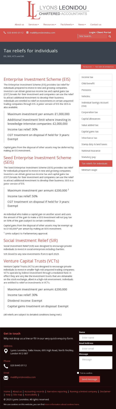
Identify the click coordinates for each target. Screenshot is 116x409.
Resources (49, 24)
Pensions (86, 89)
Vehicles (86, 96)
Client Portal (104, 32)
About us (19, 24)
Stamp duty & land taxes (94, 144)
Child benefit (88, 83)
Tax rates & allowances (104, 67)
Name (82, 332)
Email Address (86, 343)
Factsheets (67, 24)
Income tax (87, 77)
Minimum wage (89, 169)
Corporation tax (90, 112)
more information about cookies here (62, 404)
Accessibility (31, 394)
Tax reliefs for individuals (94, 163)
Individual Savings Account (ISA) (95, 104)
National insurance (91, 150)
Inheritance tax (89, 137)
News (82, 24)
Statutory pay (89, 156)
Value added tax (90, 124)
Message (83, 354)
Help (8, 394)
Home (7, 391)
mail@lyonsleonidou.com (42, 32)
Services (34, 24)
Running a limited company (83, 391)
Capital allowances (91, 118)
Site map (17, 394)
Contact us (95, 24)
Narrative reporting (57, 391)
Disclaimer (105, 391)
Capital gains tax (90, 131)
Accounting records (34, 391)
